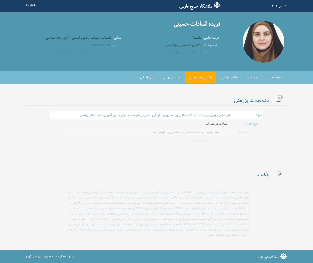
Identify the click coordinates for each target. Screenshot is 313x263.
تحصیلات (252, 77)
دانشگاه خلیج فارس (195, 6)
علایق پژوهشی (229, 77)
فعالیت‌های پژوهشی (200, 77)
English (31, 5)
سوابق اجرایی (147, 77)
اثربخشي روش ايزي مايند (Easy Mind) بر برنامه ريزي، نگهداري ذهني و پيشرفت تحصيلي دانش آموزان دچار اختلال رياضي (155, 115)
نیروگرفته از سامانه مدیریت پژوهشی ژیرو (50, 256)
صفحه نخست (275, 77)
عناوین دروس (172, 77)
